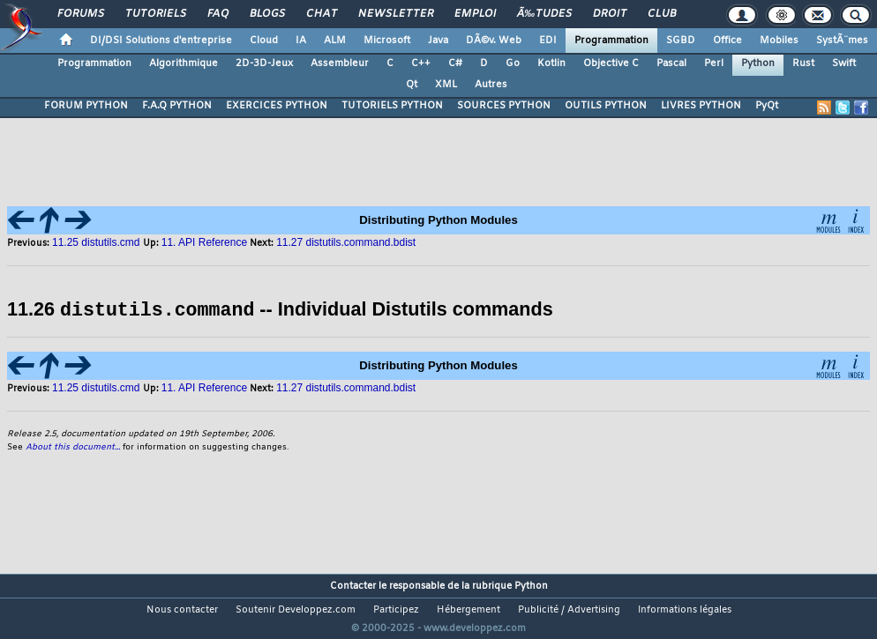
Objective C (611, 63)
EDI (548, 40)
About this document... (73, 446)
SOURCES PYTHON (504, 106)
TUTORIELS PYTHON (392, 106)
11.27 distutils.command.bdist (346, 242)
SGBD (680, 40)
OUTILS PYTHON (606, 106)
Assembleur (340, 63)
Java (438, 40)
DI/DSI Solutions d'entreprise (161, 40)
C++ (421, 63)
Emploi (475, 14)
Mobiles (779, 40)
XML (446, 84)
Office (727, 40)
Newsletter (395, 14)
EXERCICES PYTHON (276, 106)
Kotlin (551, 63)
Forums (81, 14)
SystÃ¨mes (842, 40)
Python (758, 63)
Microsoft (387, 40)
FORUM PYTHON (86, 106)
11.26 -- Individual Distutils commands (280, 310)
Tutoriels (156, 14)
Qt (411, 84)
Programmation (611, 40)
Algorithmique (183, 63)
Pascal (671, 63)
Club (662, 14)
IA (301, 40)
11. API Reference (204, 242)
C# (455, 63)
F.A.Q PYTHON (177, 106)
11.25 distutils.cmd (97, 242)
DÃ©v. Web (493, 40)
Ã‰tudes (544, 14)
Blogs (267, 14)
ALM (335, 40)
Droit (609, 14)
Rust (803, 63)
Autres (491, 84)
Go (513, 63)
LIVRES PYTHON (701, 106)
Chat (321, 14)
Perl (713, 63)
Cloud (264, 40)
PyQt (766, 106)
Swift (844, 63)
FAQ (218, 14)
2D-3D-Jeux (264, 63)
